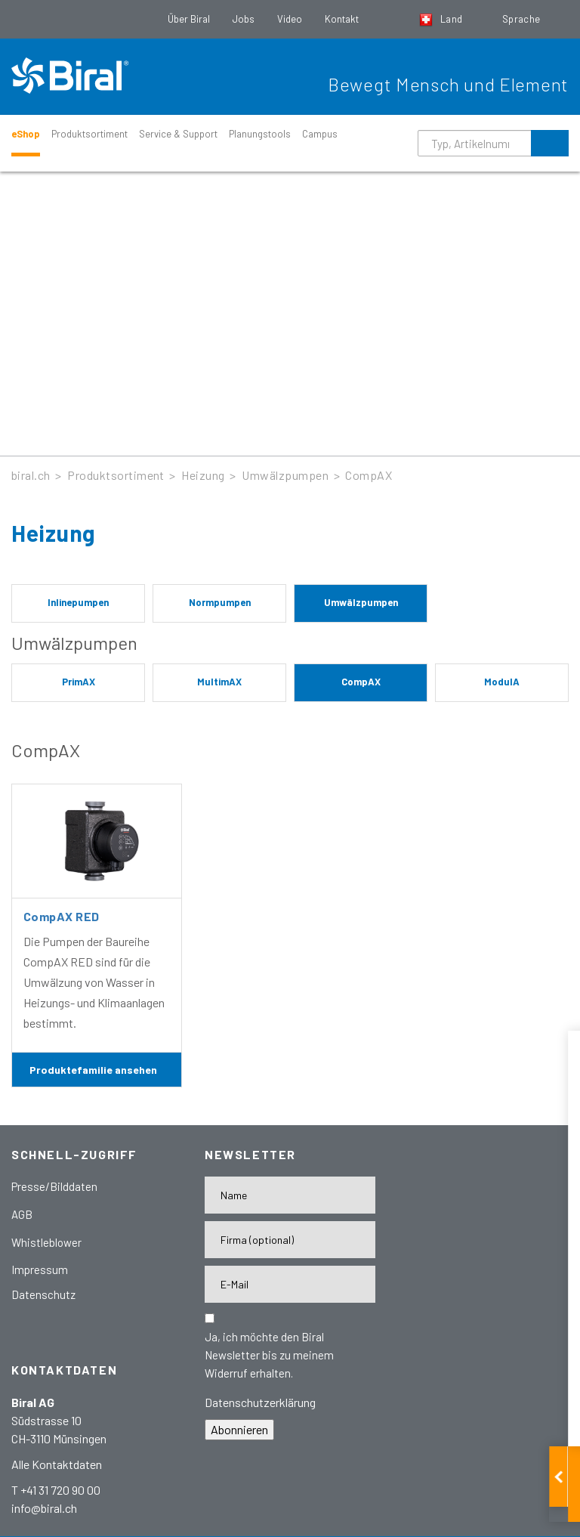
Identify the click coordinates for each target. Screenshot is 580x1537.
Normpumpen (220, 602)
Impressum (39, 1269)
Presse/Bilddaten (54, 1186)
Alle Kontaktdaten (56, 1464)
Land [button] (442, 19)
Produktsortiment (89, 134)
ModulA (502, 682)
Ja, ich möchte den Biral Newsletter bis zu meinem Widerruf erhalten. (269, 1355)
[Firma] (290, 1239)
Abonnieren (239, 1429)
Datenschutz (43, 1294)
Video (289, 19)
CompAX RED (61, 916)
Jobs (244, 19)
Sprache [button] (522, 19)
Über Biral (189, 19)
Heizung (202, 475)
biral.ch (31, 475)
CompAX (368, 475)
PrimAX (78, 682)
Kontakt (342, 19)
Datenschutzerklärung (260, 1402)
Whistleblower (46, 1242)
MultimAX (219, 682)
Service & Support (178, 134)
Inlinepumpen (78, 602)
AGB (21, 1214)
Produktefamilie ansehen (93, 1069)
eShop (25, 134)
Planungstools (260, 134)
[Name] (290, 1195)
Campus (320, 134)
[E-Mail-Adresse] (290, 1284)
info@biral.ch (44, 1508)
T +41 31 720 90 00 (55, 1490)
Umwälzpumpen (285, 475)
